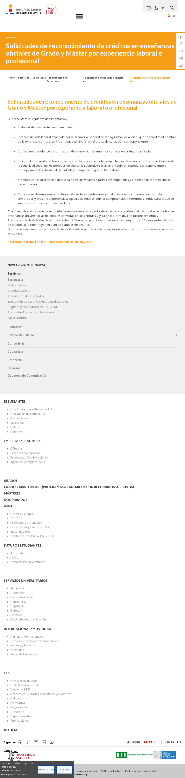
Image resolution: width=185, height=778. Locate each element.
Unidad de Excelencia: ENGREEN (32, 536)
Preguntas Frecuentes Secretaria (31, 312)
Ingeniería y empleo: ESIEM (28, 462)
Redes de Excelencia (23, 654)
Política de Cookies (111, 770)
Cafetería (15, 360)
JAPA (14, 557)
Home (11, 77)
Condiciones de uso (87, 770)
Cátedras (16, 448)
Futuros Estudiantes (22, 545)
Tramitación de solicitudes (26, 296)
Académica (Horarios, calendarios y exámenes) (41, 694)
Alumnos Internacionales (26, 636)
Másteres (12, 493)
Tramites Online (19, 290)
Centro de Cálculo (21, 335)
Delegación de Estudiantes (28, 413)
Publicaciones (19, 720)
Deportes (16, 431)
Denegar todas (46, 769)
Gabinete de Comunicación (27, 375)
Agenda (133, 742)
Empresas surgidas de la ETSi (29, 527)
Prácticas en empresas (25, 453)
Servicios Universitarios (25, 580)
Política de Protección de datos (141, 770)
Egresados (17, 422)
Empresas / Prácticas (22, 441)
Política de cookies (11, 770)
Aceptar (64, 769)
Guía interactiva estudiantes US (31, 409)
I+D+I (8, 506)
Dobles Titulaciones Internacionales (34, 641)
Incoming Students (22, 645)
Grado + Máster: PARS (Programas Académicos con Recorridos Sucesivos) (69, 487)
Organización (19, 707)
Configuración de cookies (14, 774)
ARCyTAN (17, 553)
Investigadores (20, 531)
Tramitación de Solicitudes (57, 79)
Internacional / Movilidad (27, 629)
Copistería (15, 352)
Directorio (17, 711)
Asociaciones (19, 418)
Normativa (17, 702)
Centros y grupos (21, 513)
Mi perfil (151, 742)
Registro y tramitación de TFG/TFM (32, 307)
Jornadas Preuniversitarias (28, 562)
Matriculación (17, 285)
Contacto (172, 742)
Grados (11, 480)
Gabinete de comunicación (28, 619)
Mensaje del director (24, 680)
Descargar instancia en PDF (28, 242)
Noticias (11, 730)
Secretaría (39, 77)
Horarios (14, 368)
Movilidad (17, 649)
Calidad (15, 698)
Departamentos (20, 716)
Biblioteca (15, 327)
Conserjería (16, 343)
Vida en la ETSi (20, 689)
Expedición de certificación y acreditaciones (38, 301)
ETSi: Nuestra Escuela (24, 685)
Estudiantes (14, 401)
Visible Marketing (77, 774)
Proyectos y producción (26, 522)
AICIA (14, 518)
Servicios (23, 77)
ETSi (7, 673)
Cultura (15, 427)
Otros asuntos (17, 317)
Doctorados (15, 499)
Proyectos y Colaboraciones (29, 457)
